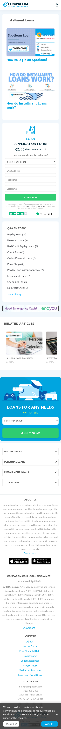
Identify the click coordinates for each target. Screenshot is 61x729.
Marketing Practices (30, 670)
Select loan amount (30, 421)
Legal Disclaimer (30, 660)
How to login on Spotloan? (27, 60)
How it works (30, 655)
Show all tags (14, 294)
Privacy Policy (30, 206)
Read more (11, 724)
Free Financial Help (29, 651)
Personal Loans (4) (17, 240)
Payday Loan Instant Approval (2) (25, 269)
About (29, 641)
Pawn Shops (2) (15, 263)
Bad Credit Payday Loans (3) (22, 246)
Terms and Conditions (30, 674)
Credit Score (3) (15, 252)
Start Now (30, 197)
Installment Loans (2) (19, 275)
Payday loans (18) (16, 234)
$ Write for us (29, 646)
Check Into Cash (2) (17, 281)
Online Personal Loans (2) (21, 258)
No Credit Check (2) (17, 287)
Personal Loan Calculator (19, 357)
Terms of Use (40, 206)
